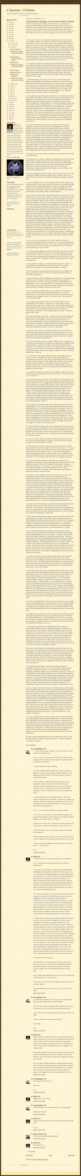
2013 (10, 108)
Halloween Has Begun (15, 72)
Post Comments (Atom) (41, 1159)
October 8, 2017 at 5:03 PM (39, 1147)
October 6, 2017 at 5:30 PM (39, 1092)
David (18, 124)
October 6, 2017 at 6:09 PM (39, 1114)
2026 (10, 22)
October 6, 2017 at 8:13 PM (39, 1129)
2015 (10, 104)
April (11, 94)
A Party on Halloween (15, 49)
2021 (10, 32)
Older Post (71, 1155)
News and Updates (14, 70)
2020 (10, 34)
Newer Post (29, 1155)
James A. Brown (38, 1134)
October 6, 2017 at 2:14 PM (39, 852)
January (12, 100)
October (12, 47)
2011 (10, 112)
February (12, 98)
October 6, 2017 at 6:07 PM (39, 1101)
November (13, 45)
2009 (10, 117)
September (13, 83)
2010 (10, 115)
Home (50, 1155)
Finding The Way (14, 62)
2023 (10, 28)
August (12, 85)
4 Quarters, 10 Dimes (21, 10)
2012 (10, 110)
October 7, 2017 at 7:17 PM (39, 1138)
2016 (10, 102)
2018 (10, 38)
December (13, 43)
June (11, 90)
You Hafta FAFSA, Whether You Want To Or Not (16, 58)
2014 (10, 106)
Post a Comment (31, 1151)
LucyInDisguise (38, 748)
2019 (10, 36)
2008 (10, 119)
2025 (10, 24)
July (11, 88)
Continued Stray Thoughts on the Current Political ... (16, 53)
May (11, 92)
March (12, 96)
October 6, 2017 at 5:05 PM (39, 993)
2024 (10, 26)
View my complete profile (13, 157)
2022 (10, 30)
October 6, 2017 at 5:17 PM (39, 1030)
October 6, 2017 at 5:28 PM (39, 1074)
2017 (10, 41)
